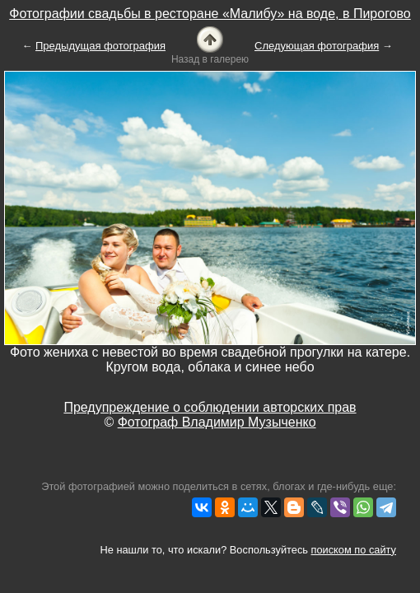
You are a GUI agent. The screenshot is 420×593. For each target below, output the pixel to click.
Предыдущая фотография (100, 46)
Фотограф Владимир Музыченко (217, 422)
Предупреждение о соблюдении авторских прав (209, 407)
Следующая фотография (316, 46)
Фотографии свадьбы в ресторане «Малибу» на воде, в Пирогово (210, 14)
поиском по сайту (353, 550)
